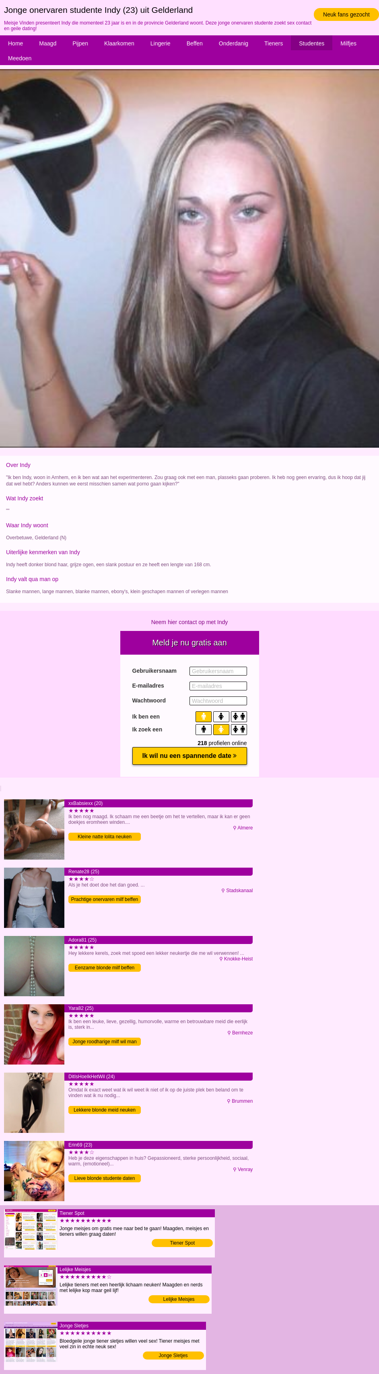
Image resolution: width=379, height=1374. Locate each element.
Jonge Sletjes (173, 1355)
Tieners (273, 43)
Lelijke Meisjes (179, 1299)
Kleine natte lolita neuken (105, 837)
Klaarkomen (119, 43)
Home (15, 43)
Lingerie (160, 43)
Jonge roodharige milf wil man (104, 1041)
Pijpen (80, 43)
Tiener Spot (182, 1243)
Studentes (311, 43)
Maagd (47, 43)
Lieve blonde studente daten (104, 1178)
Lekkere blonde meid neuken (105, 1110)
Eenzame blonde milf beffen (105, 968)
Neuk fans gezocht (346, 14)
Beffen (195, 43)
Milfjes (348, 43)
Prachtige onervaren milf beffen (104, 899)
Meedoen (19, 58)
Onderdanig (233, 43)
